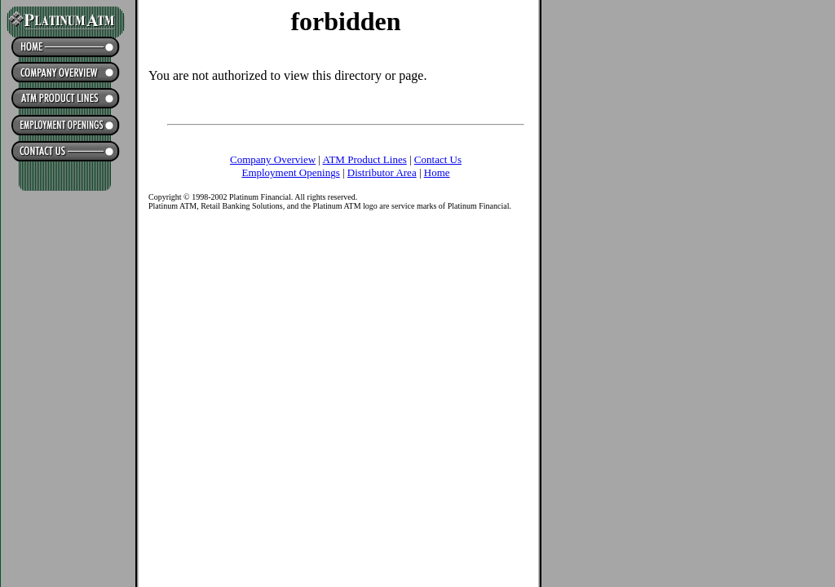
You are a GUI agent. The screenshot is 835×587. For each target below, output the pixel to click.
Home (437, 172)
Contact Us (438, 159)
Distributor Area (382, 172)
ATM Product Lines (364, 159)
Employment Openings (290, 172)
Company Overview (273, 159)
